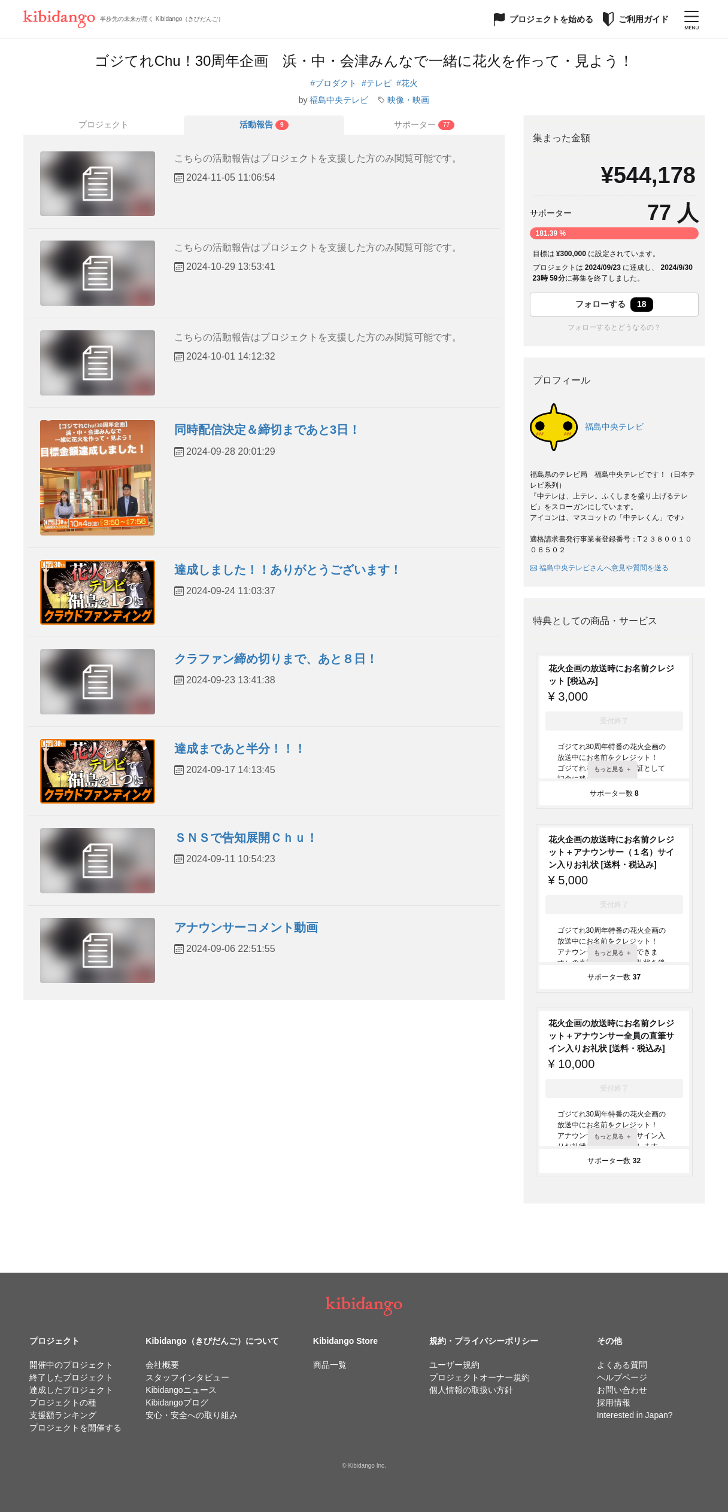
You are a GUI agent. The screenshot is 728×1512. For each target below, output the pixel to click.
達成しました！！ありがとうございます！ (288, 569)
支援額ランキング (62, 1415)
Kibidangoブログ (176, 1402)
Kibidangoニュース (180, 1390)
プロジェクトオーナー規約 (479, 1377)
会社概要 (162, 1365)
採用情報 (613, 1402)
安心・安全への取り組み (191, 1415)
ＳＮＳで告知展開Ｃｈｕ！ (246, 837)
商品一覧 (330, 1365)
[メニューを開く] (691, 19)
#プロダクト (333, 83)
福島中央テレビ (339, 100)
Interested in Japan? (635, 1415)
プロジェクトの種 (62, 1402)
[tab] (264, 125)
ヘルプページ (622, 1377)
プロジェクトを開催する (75, 1427)
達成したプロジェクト (71, 1390)
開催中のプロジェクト (71, 1365)
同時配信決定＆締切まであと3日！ (267, 429)
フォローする (614, 304)
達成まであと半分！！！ (240, 748)
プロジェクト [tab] (103, 124)
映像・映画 (408, 100)
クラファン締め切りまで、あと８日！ (276, 658)
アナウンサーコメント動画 (246, 927)
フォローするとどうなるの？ (614, 327)
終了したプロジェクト (71, 1377)
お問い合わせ (622, 1390)
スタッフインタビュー (187, 1377)
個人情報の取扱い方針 (471, 1390)
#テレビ (377, 83)
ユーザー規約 (454, 1365)
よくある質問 (622, 1365)
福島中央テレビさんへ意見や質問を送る (599, 568)
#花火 (407, 83)
